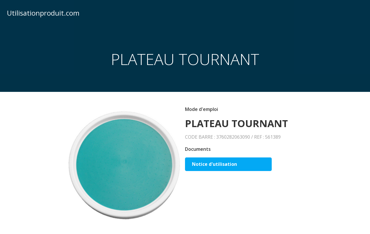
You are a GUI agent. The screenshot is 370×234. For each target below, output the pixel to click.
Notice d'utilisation (214, 164)
